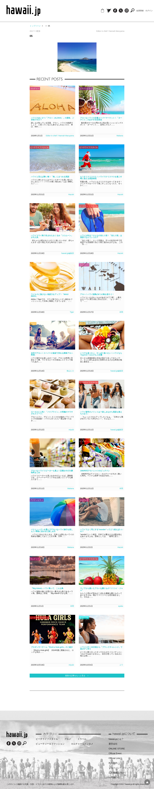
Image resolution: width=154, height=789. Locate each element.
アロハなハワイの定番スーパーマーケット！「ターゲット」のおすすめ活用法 (101, 119)
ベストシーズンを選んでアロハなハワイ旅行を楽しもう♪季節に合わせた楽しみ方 (52, 530)
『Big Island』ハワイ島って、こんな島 (47, 588)
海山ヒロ (70, 371)
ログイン (149, 11)
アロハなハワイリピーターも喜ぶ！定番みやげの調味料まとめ (52, 472)
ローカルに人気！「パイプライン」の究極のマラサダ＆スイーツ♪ (52, 413)
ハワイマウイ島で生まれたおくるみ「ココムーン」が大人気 (52, 236)
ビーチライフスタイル (47, 739)
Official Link (114, 758)
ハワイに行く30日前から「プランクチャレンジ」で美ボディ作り (101, 648)
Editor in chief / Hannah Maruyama (60, 136)
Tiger (72, 312)
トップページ (35, 26)
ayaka (120, 606)
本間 (121, 312)
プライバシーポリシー (120, 768)
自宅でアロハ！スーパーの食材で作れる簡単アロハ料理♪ (52, 354)
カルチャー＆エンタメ (82, 744)
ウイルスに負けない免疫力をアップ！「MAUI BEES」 (49, 295)
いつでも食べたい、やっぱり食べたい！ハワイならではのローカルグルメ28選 (101, 354)
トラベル (82, 739)
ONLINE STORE (117, 748)
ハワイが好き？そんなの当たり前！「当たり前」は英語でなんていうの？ (101, 236)
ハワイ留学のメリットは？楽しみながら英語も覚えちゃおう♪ (101, 413)
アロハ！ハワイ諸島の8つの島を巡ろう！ (97, 294)
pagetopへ (147, 782)
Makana (120, 136)
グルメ (67, 739)
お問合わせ (114, 777)
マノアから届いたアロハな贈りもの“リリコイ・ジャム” (101, 589)
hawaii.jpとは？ (116, 739)
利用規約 (113, 763)
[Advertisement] (77, 699)
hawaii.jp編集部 (67, 253)
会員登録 (140, 11)
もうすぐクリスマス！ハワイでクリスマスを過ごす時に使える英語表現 (101, 178)
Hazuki (71, 194)
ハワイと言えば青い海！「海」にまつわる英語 (50, 177)
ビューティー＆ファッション (50, 744)
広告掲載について (117, 772)
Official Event (115, 753)
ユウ (121, 665)
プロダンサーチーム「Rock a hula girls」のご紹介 (52, 647)
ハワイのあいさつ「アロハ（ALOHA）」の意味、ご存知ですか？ (52, 119)
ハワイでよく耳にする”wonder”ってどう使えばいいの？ (101, 530)
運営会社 (113, 744)
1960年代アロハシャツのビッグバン (95, 471)
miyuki (71, 430)
